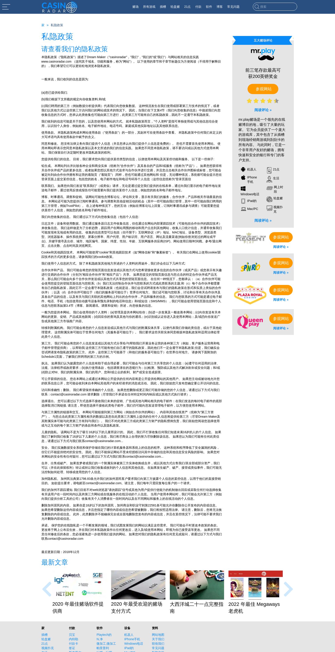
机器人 (129, 634)
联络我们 (158, 643)
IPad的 (129, 648)
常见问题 (158, 648)
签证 (72, 648)
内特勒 (73, 639)
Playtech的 (104, 634)
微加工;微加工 (106, 643)
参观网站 (264, 89)
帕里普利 (103, 648)
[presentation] (46, 589)
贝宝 (72, 634)
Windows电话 (133, 643)
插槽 (44, 634)
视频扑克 (47, 648)
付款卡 (73, 643)
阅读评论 (261, 110)
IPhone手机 (132, 639)
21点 (44, 643)
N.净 (100, 639)
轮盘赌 (46, 639)
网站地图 (158, 634)
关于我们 (158, 639)
